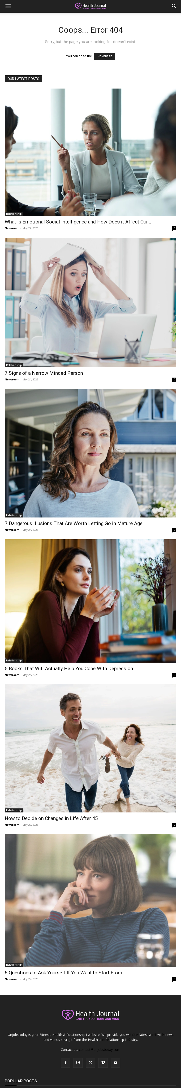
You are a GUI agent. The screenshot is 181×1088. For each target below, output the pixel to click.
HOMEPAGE (105, 56)
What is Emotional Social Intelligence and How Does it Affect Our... (78, 222)
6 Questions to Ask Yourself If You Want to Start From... (65, 973)
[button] (8, 6)
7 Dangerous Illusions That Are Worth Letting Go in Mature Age (73, 523)
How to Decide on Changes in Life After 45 (51, 818)
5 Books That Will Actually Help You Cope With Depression (69, 668)
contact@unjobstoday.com (99, 1049)
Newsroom (12, 228)
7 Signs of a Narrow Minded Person (44, 373)
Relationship (14, 213)
